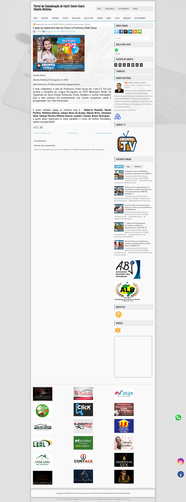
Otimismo (57, 31)
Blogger (127, 493)
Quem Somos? (109, 8)
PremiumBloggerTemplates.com (103, 499)
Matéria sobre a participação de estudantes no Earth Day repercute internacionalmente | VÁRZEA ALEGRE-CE (138, 190)
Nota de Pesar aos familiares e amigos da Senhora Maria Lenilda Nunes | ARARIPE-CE (137, 243)
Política (65, 18)
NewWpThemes (68, 499)
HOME (99, 8)
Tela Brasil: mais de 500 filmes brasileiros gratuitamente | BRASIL (138, 172)
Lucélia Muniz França (136, 82)
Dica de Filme (88, 18)
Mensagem (126, 18)
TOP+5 (119, 167)
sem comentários (70, 31)
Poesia (117, 18)
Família (108, 18)
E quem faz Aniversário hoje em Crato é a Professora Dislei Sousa (65, 27)
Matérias (138, 167)
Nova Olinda (76, 18)
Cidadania (55, 18)
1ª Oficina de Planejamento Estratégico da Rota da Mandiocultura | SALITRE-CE (136, 225)
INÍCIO (35, 18)
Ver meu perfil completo (125, 110)
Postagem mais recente (42, 133)
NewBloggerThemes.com (121, 499)
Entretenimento (140, 18)
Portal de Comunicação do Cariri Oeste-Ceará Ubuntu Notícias (59, 7)
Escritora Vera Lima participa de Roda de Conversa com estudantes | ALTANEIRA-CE (138, 207)
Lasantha (89, 499)
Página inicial (73, 133)
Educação (44, 18)
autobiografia (124, 8)
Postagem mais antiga (104, 133)
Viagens (99, 18)
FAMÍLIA (135, 8)
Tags (128, 167)
